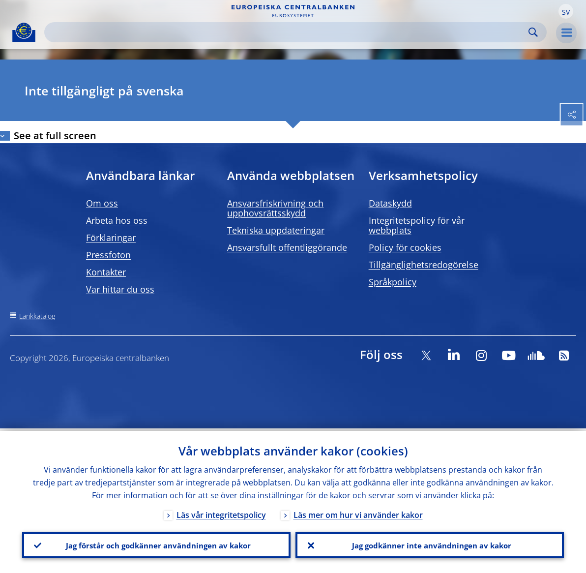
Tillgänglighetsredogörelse (423, 265)
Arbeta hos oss (116, 220)
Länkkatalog (37, 316)
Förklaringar (111, 237)
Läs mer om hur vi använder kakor (358, 512)
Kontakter (106, 272)
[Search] (287, 32)
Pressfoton (108, 255)
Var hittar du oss (120, 289)
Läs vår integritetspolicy (221, 512)
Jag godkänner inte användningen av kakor (430, 544)
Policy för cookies (405, 247)
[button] (565, 11)
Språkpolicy (392, 282)
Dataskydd (390, 203)
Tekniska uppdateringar (275, 230)
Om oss (102, 203)
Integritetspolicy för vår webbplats (417, 225)
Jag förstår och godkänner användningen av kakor (156, 544)
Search (533, 32)
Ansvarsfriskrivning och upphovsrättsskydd (275, 208)
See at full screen (55, 135)
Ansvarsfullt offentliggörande (287, 247)
